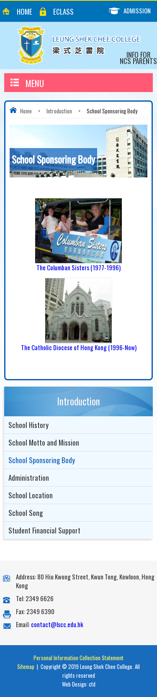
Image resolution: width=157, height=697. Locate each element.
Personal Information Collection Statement (78, 657)
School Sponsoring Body (41, 460)
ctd (92, 684)
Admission (133, 10)
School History (28, 425)
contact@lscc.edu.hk (57, 624)
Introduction (59, 111)
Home (24, 11)
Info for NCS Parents (138, 57)
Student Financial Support (44, 530)
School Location (30, 495)
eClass (63, 11)
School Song (25, 512)
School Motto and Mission (43, 442)
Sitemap (25, 666)
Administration (28, 477)
